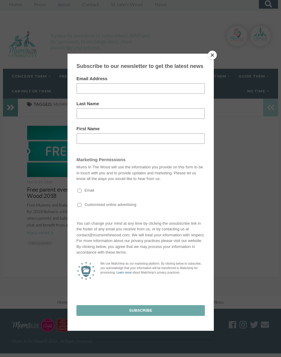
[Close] (212, 55)
